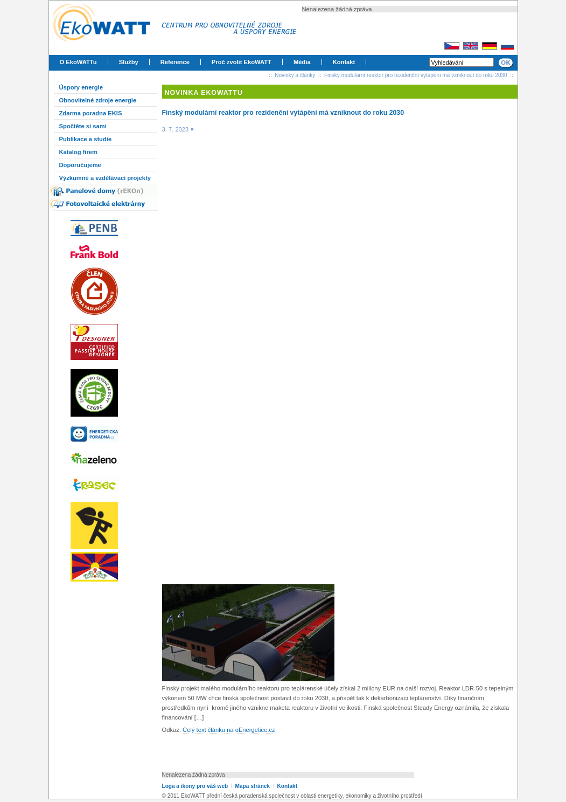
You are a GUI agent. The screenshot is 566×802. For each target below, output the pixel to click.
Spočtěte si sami (83, 126)
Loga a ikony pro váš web (195, 786)
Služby (128, 62)
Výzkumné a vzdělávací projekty (105, 178)
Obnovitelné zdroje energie (98, 100)
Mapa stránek (252, 786)
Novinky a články (295, 75)
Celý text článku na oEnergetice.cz (229, 730)
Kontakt (344, 62)
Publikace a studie (85, 139)
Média (302, 62)
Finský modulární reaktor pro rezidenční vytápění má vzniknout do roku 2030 (415, 75)
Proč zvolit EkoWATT (241, 62)
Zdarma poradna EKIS (90, 113)
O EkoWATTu (78, 62)
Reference (175, 62)
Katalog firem (78, 152)
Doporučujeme (80, 165)
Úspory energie (81, 87)
